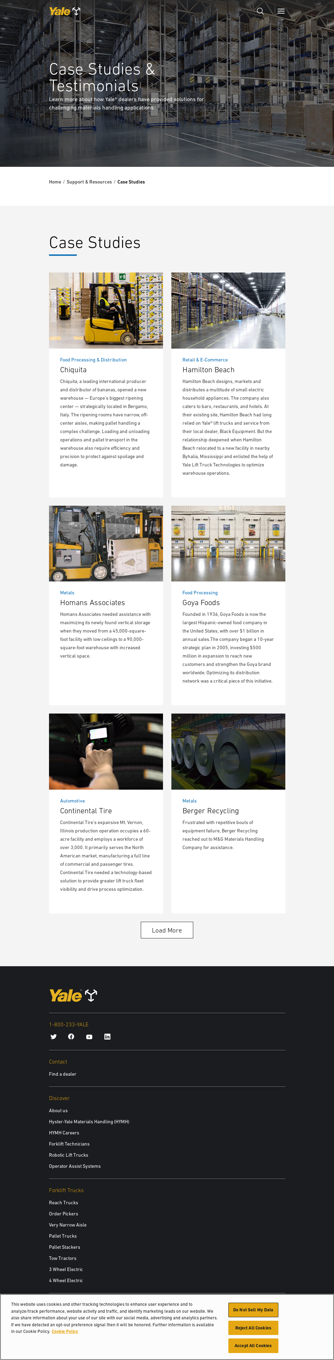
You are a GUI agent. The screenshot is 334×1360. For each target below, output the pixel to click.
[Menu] (281, 11)
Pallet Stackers (64, 1247)
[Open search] (260, 11)
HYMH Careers (64, 1132)
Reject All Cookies (253, 1329)
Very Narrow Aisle (68, 1225)
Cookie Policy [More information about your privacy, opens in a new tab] (65, 1332)
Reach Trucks (63, 1202)
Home (55, 182)
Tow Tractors (62, 1258)
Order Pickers (63, 1213)
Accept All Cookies (253, 1347)
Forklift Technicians (69, 1144)
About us (58, 1110)
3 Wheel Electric (66, 1269)
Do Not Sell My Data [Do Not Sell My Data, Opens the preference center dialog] (253, 1311)
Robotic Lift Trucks (68, 1155)
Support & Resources (89, 182)
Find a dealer (62, 1074)
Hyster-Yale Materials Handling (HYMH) (89, 1121)
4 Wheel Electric (66, 1280)
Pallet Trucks (63, 1236)
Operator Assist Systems (75, 1166)
